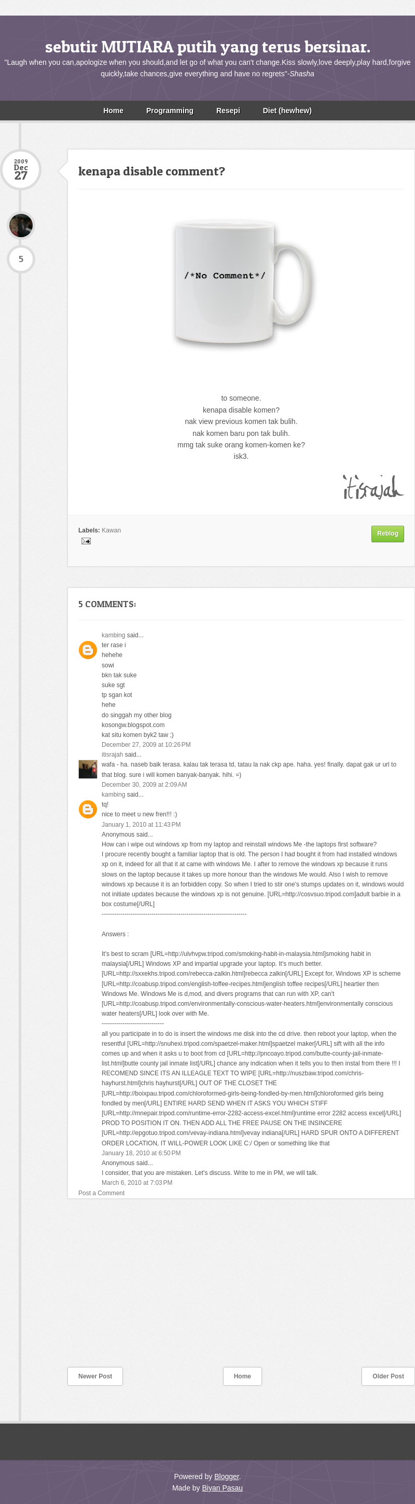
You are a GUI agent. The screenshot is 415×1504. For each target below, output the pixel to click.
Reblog (387, 533)
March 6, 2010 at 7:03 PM (137, 1182)
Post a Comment (101, 1193)
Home (113, 110)
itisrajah (112, 754)
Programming (169, 110)
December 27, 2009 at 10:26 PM (146, 744)
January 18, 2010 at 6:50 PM (141, 1153)
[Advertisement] (78, 1290)
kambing (113, 635)
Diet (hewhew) (287, 110)
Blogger (226, 1476)
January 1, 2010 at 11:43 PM (141, 824)
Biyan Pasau (222, 1488)
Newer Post (95, 1376)
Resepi (228, 110)
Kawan (111, 530)
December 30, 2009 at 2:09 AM (144, 784)
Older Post (388, 1376)
